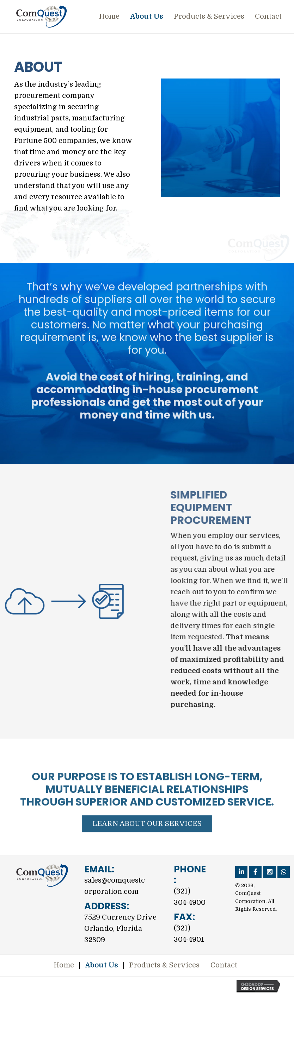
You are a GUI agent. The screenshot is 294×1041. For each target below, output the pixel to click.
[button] (147, 848)
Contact (223, 965)
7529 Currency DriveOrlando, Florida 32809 (120, 928)
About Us (101, 965)
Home (64, 965)
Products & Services (164, 965)
